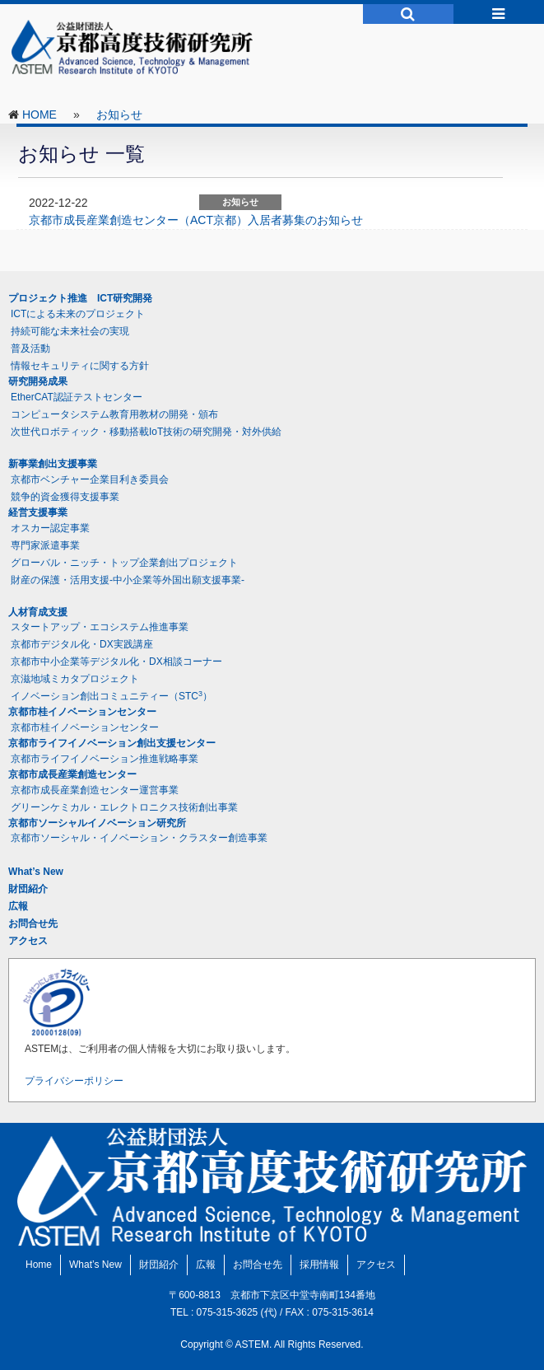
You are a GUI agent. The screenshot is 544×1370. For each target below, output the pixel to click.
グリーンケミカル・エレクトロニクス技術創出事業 (124, 807)
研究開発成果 (37, 381)
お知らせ (119, 114)
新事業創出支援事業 (52, 464)
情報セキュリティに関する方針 (80, 366)
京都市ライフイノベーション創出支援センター (112, 743)
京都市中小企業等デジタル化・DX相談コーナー (116, 661)
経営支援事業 (37, 512)
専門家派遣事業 (45, 545)
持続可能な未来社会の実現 (70, 331)
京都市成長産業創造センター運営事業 (95, 790)
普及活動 (30, 348)
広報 (18, 906)
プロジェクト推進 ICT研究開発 (80, 298)
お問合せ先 (33, 923)
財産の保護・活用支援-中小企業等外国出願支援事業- (127, 580)
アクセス (28, 941)
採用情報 (319, 1264)
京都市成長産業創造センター (72, 774)
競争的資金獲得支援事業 (65, 497)
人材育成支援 (37, 612)
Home (39, 1264)
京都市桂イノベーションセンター (82, 712)
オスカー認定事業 (50, 528)
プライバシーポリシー (74, 1081)
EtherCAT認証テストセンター (76, 397)
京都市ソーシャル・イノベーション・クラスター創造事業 (139, 838)
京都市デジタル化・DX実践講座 (82, 644)
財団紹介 (28, 889)
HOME (39, 114)
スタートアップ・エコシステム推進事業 (99, 627)
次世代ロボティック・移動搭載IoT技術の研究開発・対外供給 (146, 431)
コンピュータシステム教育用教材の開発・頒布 (114, 414)
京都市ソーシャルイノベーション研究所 (97, 823)
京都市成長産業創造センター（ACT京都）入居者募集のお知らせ (196, 220)
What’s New (35, 871)
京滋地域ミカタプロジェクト (75, 679)
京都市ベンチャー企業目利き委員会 (90, 479)
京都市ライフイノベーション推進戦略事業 (104, 758)
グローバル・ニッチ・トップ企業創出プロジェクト (124, 562)
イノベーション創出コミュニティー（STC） (111, 696)
